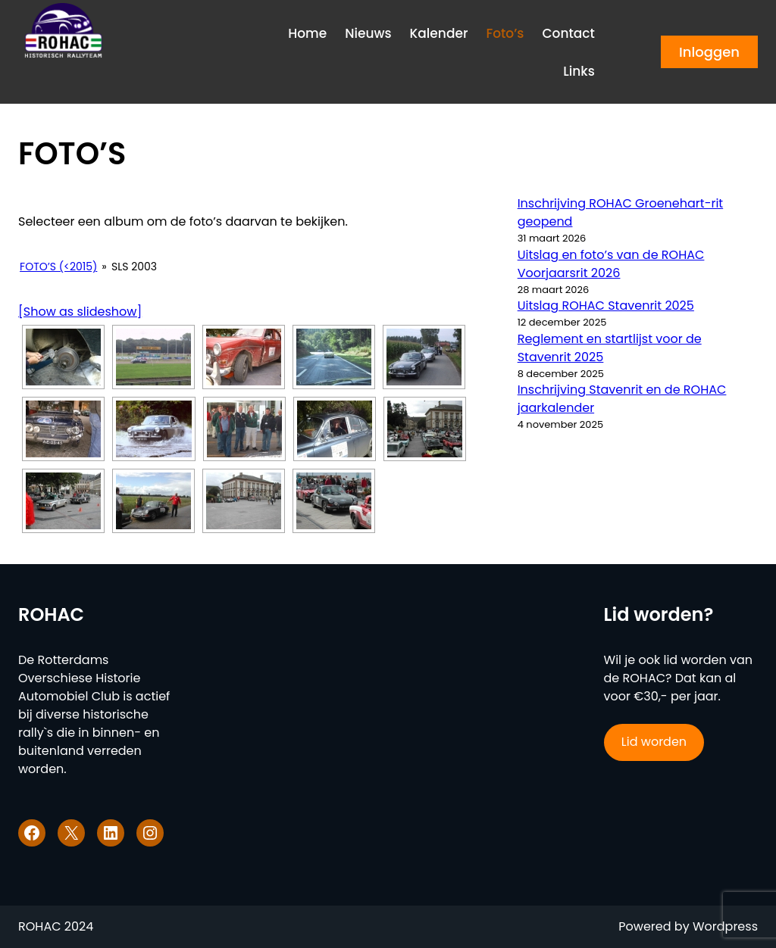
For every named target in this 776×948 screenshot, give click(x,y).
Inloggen (709, 51)
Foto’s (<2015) (58, 266)
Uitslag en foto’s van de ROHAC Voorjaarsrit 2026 (611, 264)
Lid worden (654, 741)
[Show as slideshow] (80, 311)
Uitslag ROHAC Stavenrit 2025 (606, 305)
